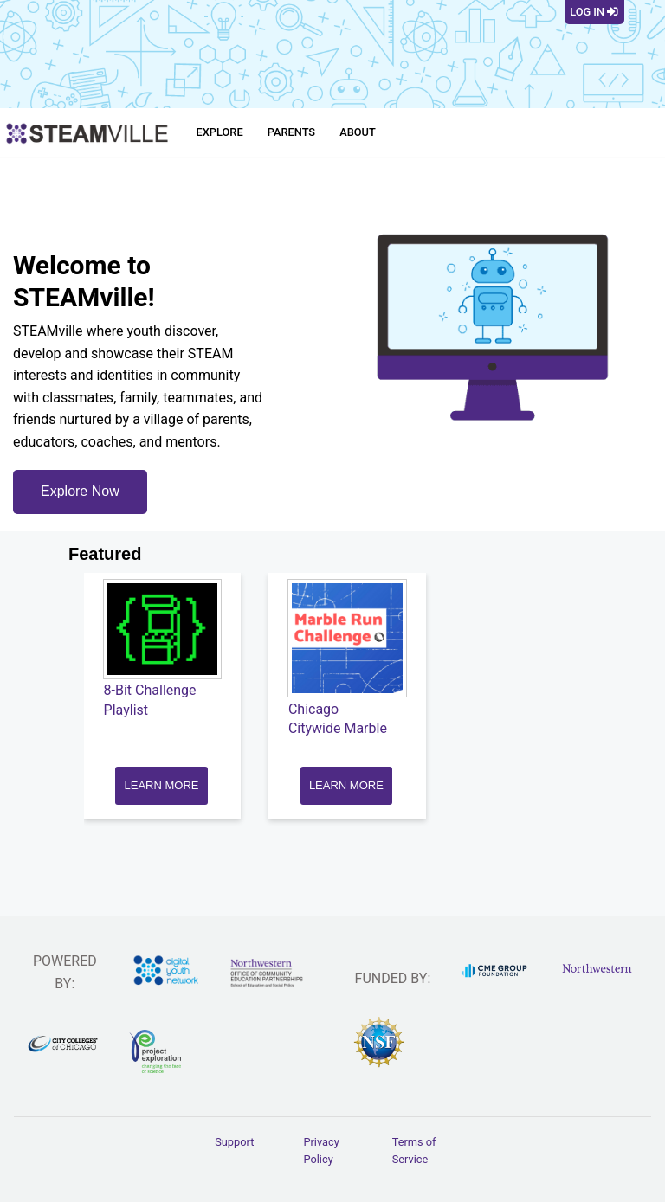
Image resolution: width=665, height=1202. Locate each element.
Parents (291, 131)
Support (234, 1141)
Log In (594, 11)
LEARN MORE (162, 785)
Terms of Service (414, 1150)
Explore (220, 131)
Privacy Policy (321, 1150)
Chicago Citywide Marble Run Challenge (337, 728)
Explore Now (80, 491)
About (357, 131)
